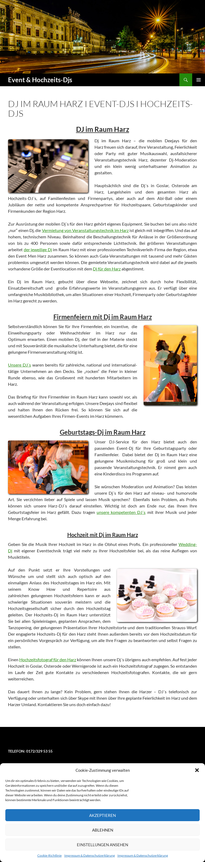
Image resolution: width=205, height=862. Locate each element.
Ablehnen (102, 830)
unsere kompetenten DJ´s (121, 512)
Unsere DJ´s (19, 364)
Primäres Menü (198, 79)
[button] (197, 770)
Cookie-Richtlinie (49, 855)
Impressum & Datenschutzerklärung (89, 855)
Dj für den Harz (107, 268)
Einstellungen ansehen (102, 844)
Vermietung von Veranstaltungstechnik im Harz (85, 230)
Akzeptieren (102, 815)
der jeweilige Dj (38, 249)
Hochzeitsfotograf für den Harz (47, 659)
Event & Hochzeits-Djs (40, 80)
